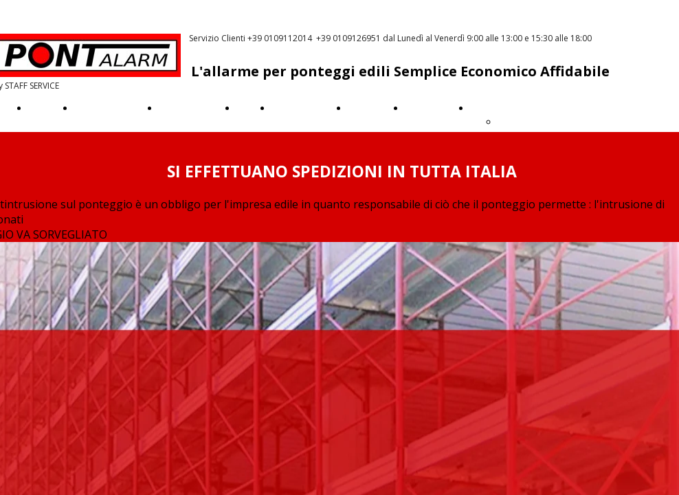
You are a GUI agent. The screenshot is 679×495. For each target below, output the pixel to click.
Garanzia (366, 107)
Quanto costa (187, 107)
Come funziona (106, 107)
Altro (480, 107)
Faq (244, 107)
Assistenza (427, 107)
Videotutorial (298, 107)
